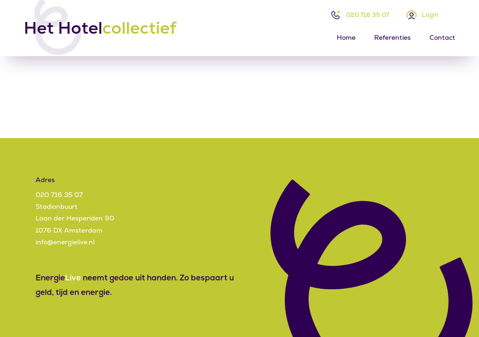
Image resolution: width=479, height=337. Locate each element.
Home (346, 37)
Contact (442, 37)
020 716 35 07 (367, 15)
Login (430, 15)
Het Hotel (100, 28)
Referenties (392, 37)
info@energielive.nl (65, 242)
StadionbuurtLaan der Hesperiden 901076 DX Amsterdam (75, 218)
